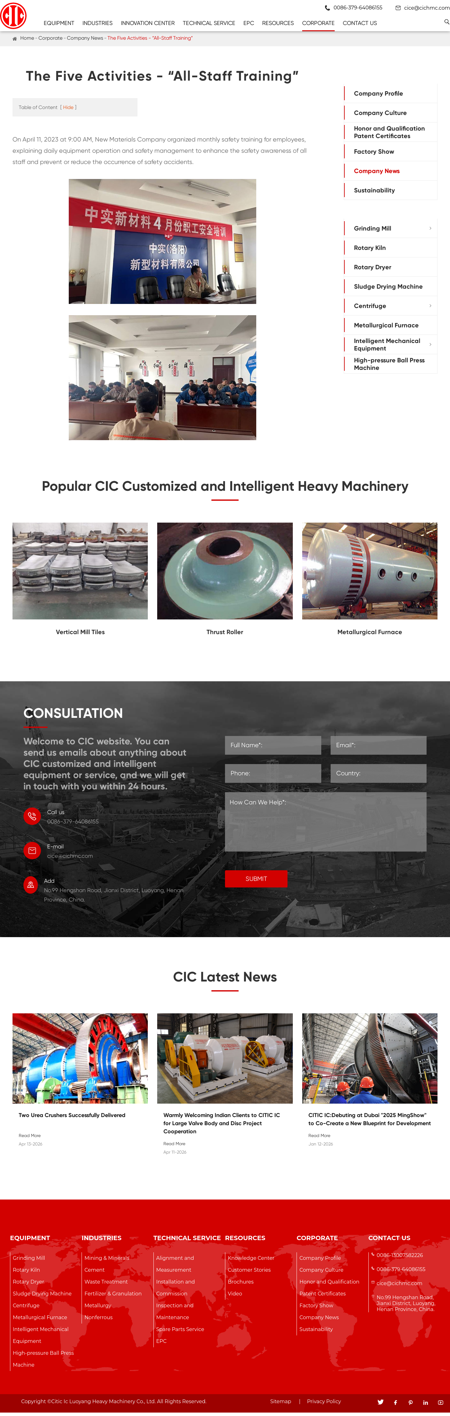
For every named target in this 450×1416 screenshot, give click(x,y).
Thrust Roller (225, 635)
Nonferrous (98, 1321)
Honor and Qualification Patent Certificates (389, 132)
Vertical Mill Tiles (80, 635)
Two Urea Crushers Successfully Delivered (72, 1118)
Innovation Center (148, 23)
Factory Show (374, 151)
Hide (68, 107)
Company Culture (380, 113)
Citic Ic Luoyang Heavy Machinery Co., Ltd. (103, 1405)
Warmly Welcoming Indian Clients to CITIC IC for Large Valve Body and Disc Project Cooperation (221, 1126)
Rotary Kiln (370, 247)
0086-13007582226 (400, 1259)
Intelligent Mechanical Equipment (387, 344)
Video (235, 1297)
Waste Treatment (106, 1285)
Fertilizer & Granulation (113, 1297)
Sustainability (374, 190)
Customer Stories (249, 1273)
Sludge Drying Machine (388, 286)
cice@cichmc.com (427, 8)
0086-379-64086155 (401, 1273)
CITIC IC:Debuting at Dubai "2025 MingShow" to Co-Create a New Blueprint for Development (369, 1122)
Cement (94, 1273)
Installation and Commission (175, 1291)
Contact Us (360, 23)
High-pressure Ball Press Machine (389, 363)
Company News (85, 38)
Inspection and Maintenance (175, 1315)
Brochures (240, 1285)
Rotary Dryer (372, 267)
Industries (97, 23)
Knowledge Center (251, 1261)
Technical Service (209, 23)
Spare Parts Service (180, 1333)
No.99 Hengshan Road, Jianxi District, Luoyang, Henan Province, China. (406, 1307)
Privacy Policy (324, 1405)
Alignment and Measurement (175, 1267)
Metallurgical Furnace (386, 325)
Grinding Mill (372, 228)
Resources (278, 23)
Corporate (318, 23)
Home (27, 38)
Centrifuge (370, 306)
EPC (248, 23)
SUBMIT (256, 882)
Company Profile (378, 93)
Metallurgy (97, 1309)
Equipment (59, 23)
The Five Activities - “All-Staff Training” (150, 38)
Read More (30, 1138)
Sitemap (280, 1405)
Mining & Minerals (106, 1261)
